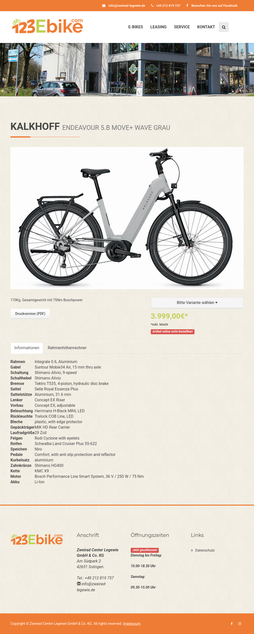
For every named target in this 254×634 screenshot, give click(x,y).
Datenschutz (203, 550)
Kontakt (206, 27)
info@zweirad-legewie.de (123, 5)
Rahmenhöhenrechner (67, 347)
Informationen (26, 347)
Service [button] (182, 27)
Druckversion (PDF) (30, 314)
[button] (197, 303)
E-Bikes (135, 27)
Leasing (158, 27)
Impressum (131, 624)
